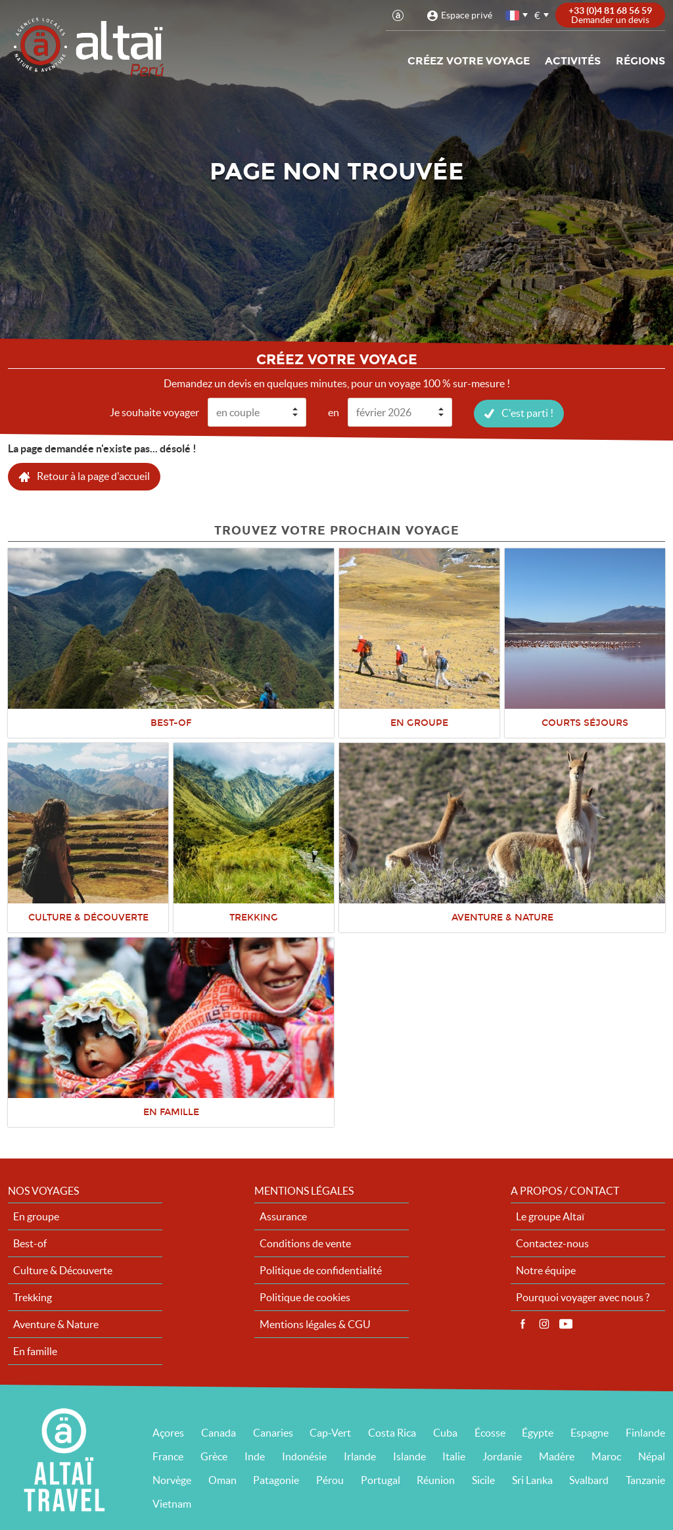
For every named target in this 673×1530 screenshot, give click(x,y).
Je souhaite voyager (154, 412)
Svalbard (589, 1479)
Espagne (589, 1432)
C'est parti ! (527, 412)
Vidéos (565, 1323)
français (513, 15)
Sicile (483, 1479)
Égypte (537, 1432)
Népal (651, 1456)
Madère (556, 1456)
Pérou (330, 1479)
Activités (573, 61)
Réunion (436, 1479)
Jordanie (502, 1456)
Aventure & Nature (56, 1323)
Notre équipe (546, 1270)
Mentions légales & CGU (315, 1323)
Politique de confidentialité (321, 1270)
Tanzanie (645, 1479)
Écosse (490, 1432)
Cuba (445, 1432)
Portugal (380, 1479)
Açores (168, 1432)
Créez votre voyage (468, 61)
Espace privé (466, 15)
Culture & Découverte (62, 1270)
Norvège (171, 1479)
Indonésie (304, 1456)
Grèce (213, 1456)
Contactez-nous (552, 1243)
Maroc (606, 1456)
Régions (640, 61)
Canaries (273, 1432)
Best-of (30, 1243)
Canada (218, 1432)
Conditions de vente (305, 1243)
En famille (35, 1350)
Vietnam (171, 1503)
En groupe (36, 1216)
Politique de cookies (305, 1297)
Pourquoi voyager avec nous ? (582, 1297)
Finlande (645, 1432)
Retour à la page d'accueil (93, 475)
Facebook (522, 1323)
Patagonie (276, 1479)
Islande (409, 1456)
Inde (254, 1456)
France (167, 1456)
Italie (453, 1456)
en (333, 412)
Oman (222, 1479)
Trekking (32, 1297)
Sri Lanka (532, 1479)
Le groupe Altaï (550, 1216)
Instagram (544, 1323)
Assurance (283, 1216)
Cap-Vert (330, 1432)
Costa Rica (392, 1432)
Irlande (360, 1456)
